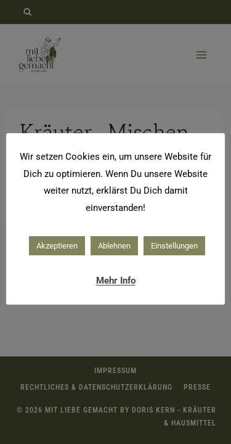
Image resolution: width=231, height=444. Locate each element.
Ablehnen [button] (114, 245)
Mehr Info (116, 280)
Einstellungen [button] (174, 245)
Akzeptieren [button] (57, 245)
